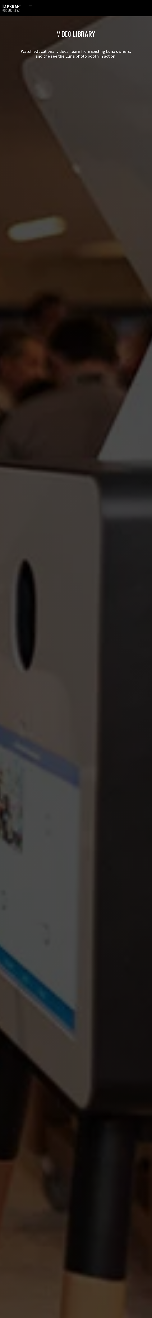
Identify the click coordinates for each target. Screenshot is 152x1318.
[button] (30, 8)
